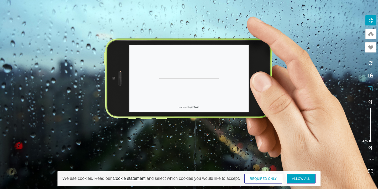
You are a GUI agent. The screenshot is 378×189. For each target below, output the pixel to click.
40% (370, 141)
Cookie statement (129, 178)
